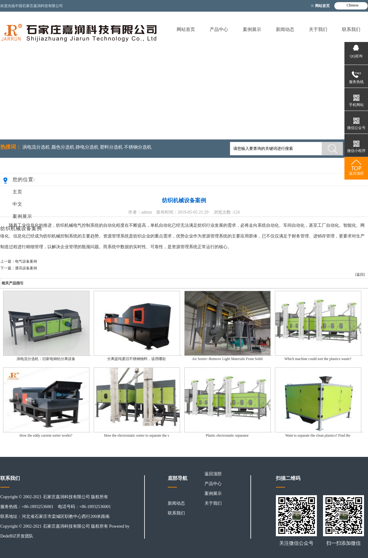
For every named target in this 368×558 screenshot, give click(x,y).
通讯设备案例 (26, 268)
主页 (17, 191)
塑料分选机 (111, 147)
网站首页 (323, 6)
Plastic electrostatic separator (227, 435)
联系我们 (351, 29)
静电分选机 (87, 147)
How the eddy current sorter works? (46, 435)
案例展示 (252, 29)
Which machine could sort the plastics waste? (317, 359)
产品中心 (219, 29)
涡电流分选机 (36, 147)
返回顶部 (213, 474)
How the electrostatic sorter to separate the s (136, 435)
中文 (17, 204)
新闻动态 (285, 29)
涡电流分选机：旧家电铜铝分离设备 (46, 359)
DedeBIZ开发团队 (16, 536)
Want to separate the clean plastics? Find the (318, 435)
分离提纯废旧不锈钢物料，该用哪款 (136, 359)
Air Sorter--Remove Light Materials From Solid (227, 359)
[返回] (360, 274)
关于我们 (318, 29)
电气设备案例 (26, 261)
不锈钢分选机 (138, 147)
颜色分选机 (62, 147)
